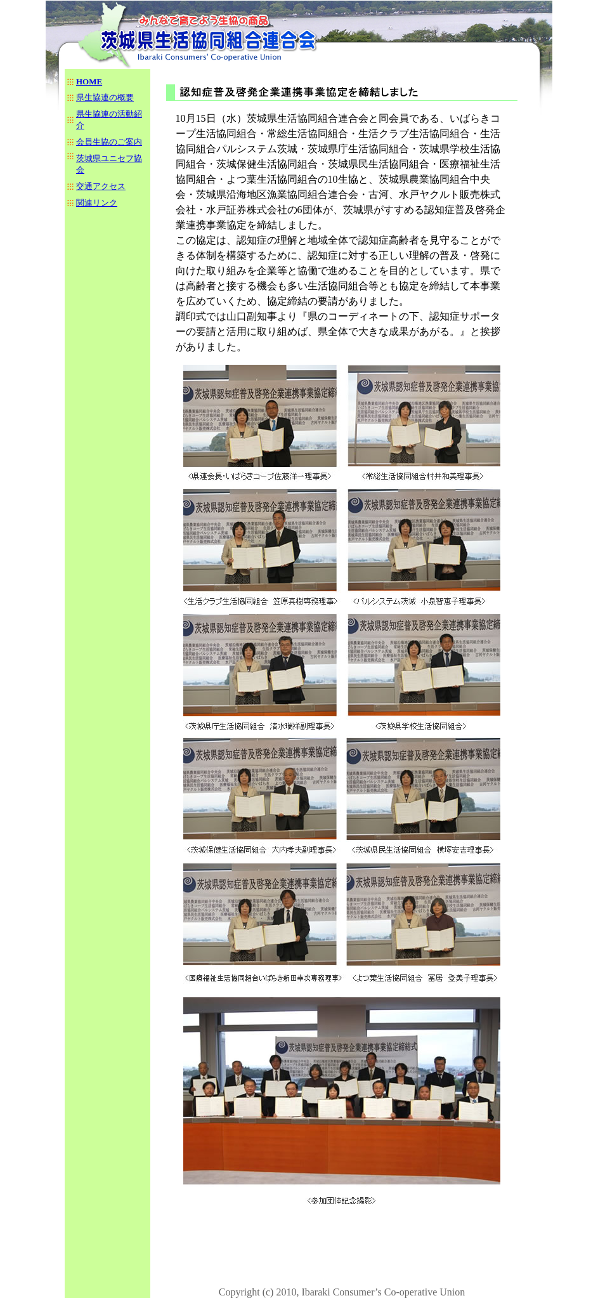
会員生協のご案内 (109, 142)
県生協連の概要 (105, 97)
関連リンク (96, 202)
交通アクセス (101, 186)
